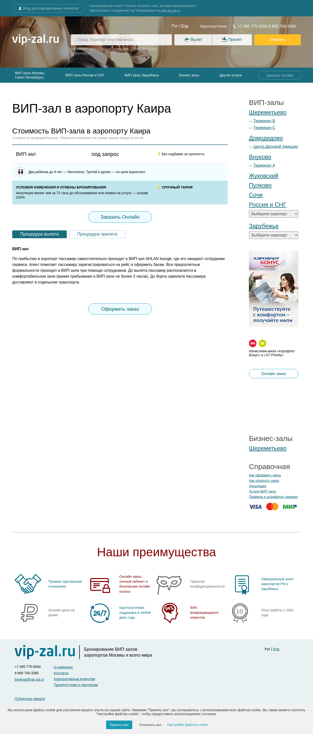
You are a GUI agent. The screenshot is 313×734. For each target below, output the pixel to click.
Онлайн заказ (273, 374)
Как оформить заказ (265, 475)
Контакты (61, 673)
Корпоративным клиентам (74, 679)
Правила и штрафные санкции (273, 497)
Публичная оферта (30, 699)
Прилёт (232, 40)
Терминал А (264, 165)
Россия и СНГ (267, 204)
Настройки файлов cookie (187, 725)
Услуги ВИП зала (262, 491)
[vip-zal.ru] (35, 40)
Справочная (269, 466)
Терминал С (264, 128)
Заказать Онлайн (280, 75)
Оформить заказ (120, 309)
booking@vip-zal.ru (29, 679)
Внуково (260, 157)
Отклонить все (150, 725)
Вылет (193, 40)
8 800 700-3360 (281, 26)
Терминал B (264, 121)
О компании (63, 667)
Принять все (119, 725)
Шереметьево (268, 112)
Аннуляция (257, 486)
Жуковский (263, 175)
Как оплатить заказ (264, 481)
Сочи (256, 194)
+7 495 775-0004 (250, 26)
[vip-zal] (47, 652)
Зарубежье (264, 226)
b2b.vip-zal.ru (170, 10)
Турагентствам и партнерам (76, 685)
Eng (184, 26)
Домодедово (266, 138)
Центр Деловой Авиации (275, 146)
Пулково (260, 185)
